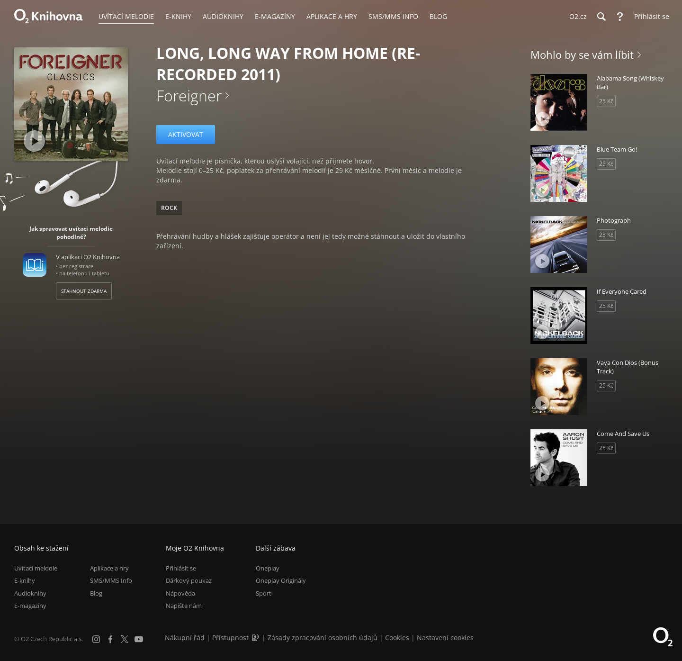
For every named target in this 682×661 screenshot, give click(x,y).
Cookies (397, 637)
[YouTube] (139, 639)
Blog (96, 593)
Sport (263, 593)
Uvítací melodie (35, 568)
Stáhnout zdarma (84, 291)
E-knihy (24, 581)
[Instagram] (96, 639)
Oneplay (267, 568)
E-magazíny (30, 605)
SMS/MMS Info (111, 581)
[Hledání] (601, 16)
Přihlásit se (181, 568)
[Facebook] (110, 639)
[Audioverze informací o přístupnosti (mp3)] (256, 637)
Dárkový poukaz (189, 581)
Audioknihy (30, 593)
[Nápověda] (619, 16)
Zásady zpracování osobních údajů (322, 637)
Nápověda (180, 593)
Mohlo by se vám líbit (582, 54)
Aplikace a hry (109, 568)
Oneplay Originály (281, 581)
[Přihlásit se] (649, 16)
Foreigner (189, 95)
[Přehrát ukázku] (34, 141)
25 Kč (606, 101)
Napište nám (184, 605)
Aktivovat (185, 134)
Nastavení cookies (445, 637)
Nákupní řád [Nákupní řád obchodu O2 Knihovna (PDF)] (185, 637)
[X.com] (124, 639)
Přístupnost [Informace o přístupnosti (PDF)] (230, 637)
